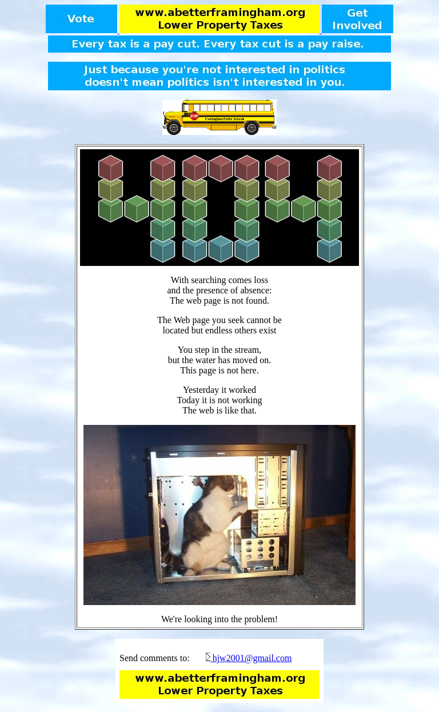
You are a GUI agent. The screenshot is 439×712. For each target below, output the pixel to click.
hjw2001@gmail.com (252, 658)
